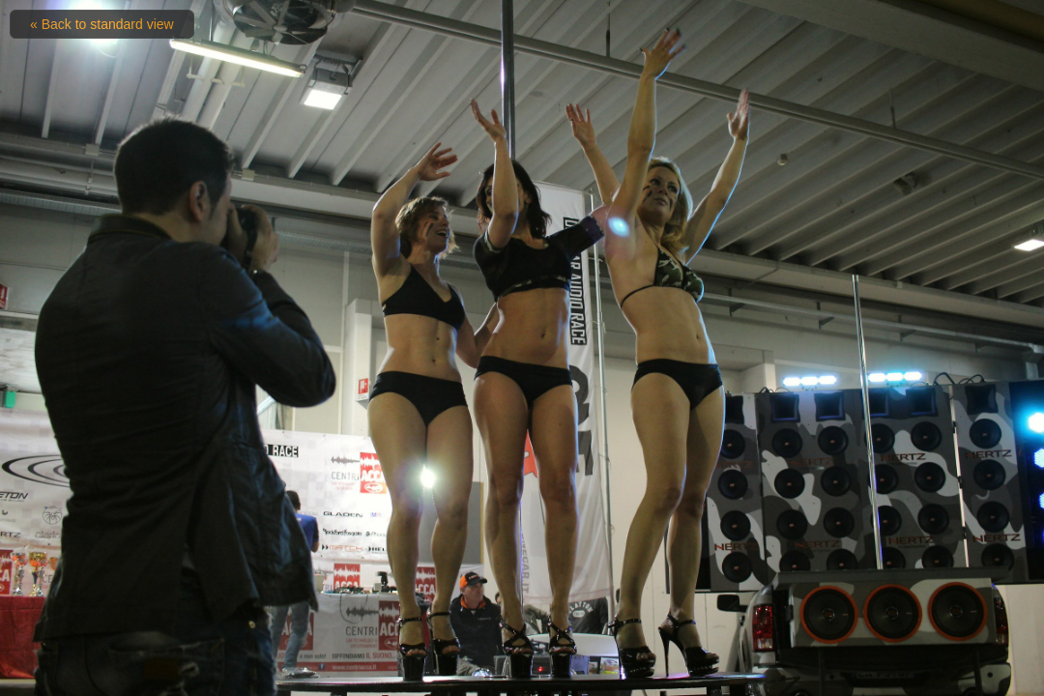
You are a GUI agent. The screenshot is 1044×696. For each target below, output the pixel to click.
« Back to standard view (102, 24)
